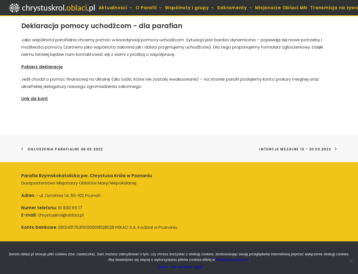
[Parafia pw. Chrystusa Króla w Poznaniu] (52, 8)
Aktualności (115, 8)
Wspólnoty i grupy (189, 8)
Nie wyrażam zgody (187, 267)
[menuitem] (116, 7)
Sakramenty (234, 8)
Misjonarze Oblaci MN (281, 8)
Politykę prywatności (232, 260)
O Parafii (149, 8)
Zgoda (163, 267)
